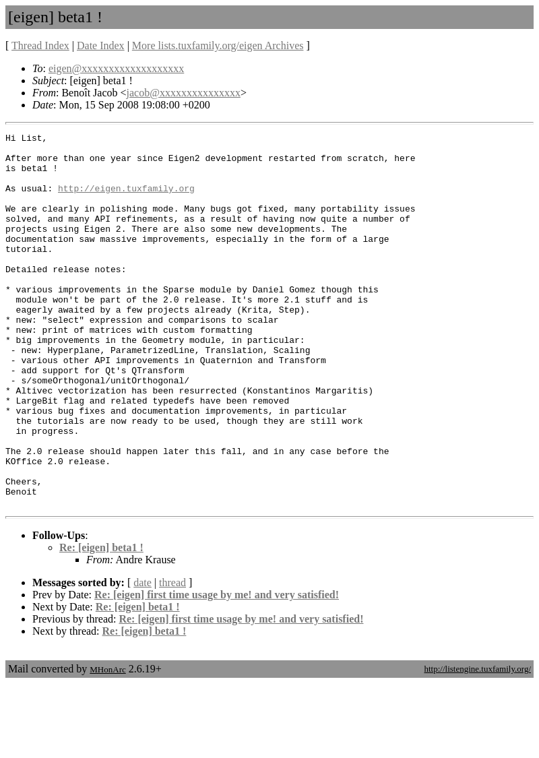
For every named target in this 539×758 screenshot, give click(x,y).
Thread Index (40, 45)
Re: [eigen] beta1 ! (101, 622)
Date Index (101, 45)
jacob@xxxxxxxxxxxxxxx (184, 92)
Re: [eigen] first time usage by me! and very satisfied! (216, 669)
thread (172, 657)
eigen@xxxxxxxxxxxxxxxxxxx (116, 68)
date (142, 657)
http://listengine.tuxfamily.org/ (477, 743)
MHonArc (107, 744)
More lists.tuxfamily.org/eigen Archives (218, 45)
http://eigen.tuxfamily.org (126, 200)
